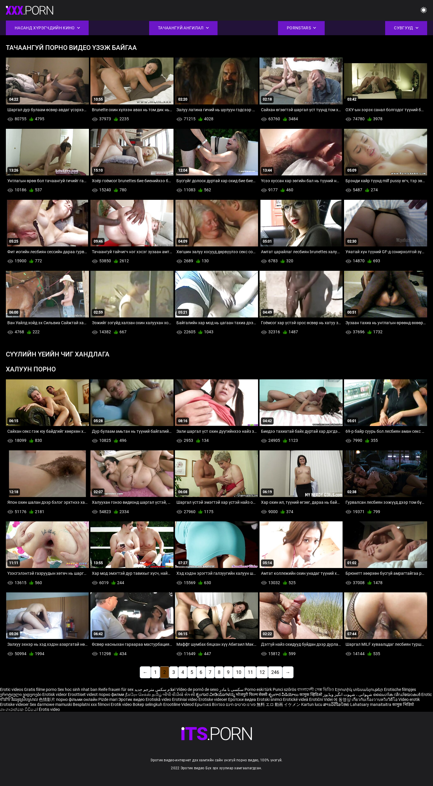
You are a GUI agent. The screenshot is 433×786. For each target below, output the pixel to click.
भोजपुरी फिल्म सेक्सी (251, 694)
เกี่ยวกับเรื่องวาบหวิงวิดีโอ (375, 699)
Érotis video (49, 709)
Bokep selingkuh (147, 704)
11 (250, 672)
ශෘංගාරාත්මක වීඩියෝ (19, 709)
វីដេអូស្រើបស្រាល (25, 699)
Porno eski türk (258, 689)
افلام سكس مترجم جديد (155, 689)
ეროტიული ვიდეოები (21, 694)
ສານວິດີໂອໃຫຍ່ (336, 704)
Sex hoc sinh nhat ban (77, 689)
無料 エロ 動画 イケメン (278, 704)
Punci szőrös (284, 689)
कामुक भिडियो (403, 704)
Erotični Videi (321, 699)
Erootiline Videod (179, 704)
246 (275, 672)
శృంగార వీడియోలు (283, 694)
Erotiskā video (159, 699)
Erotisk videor (55, 694)
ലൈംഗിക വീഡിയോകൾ (397, 694)
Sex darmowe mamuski (51, 704)
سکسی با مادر (231, 689)
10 (238, 672)
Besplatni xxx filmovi (91, 704)
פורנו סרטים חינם (241, 704)
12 (262, 672)
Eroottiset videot (83, 694)
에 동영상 (342, 699)
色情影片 (47, 699)
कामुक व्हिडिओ (311, 694)
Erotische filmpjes (400, 689)
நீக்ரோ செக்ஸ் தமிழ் (143, 694)
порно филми (111, 694)
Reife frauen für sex (116, 689)
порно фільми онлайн (76, 699)
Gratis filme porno (40, 689)
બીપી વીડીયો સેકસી (179, 694)
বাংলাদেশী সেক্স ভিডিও (315, 689)
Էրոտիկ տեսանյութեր (359, 689)
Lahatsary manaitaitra (371, 704)
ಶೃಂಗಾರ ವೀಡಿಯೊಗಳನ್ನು (216, 694)
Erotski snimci (270, 699)
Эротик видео (132, 699)
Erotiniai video (185, 699)
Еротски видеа (242, 699)
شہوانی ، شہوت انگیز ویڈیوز (348, 694)
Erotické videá (296, 699)
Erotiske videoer (213, 699)
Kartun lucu (312, 704)
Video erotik (409, 699)
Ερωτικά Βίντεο (210, 704)
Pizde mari (107, 699)
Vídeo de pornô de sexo (197, 689)
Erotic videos (12, 689)
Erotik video (122, 704)
